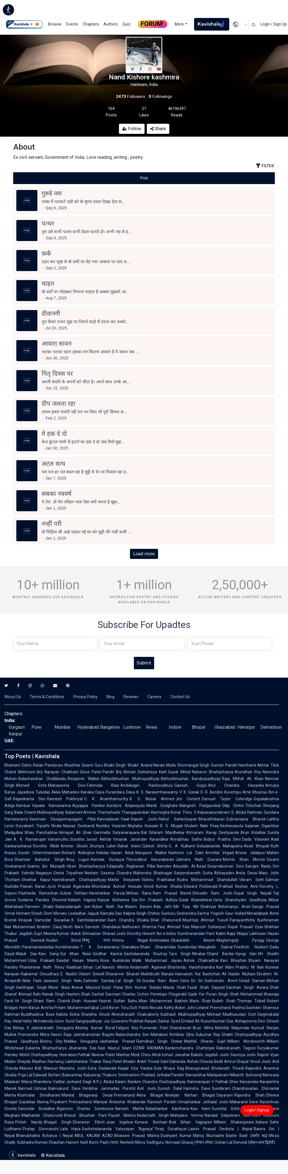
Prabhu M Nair (250, 967)
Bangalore (110, 727)
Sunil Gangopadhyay (84, 1021)
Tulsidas (42, 792)
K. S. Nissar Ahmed (152, 799)
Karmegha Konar (166, 812)
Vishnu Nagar (130, 940)
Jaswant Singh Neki (62, 980)
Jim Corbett (188, 799)
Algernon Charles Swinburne (85, 1108)
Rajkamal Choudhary (40, 974)
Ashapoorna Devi (250, 1021)
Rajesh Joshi (144, 819)
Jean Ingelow (120, 1122)
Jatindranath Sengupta (52, 1028)
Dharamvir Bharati (123, 974)
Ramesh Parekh (162, 1102)
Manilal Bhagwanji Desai (87, 1095)
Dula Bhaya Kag (169, 1068)
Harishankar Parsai (107, 893)
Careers (154, 696)
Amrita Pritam (53, 1007)
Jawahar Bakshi (188, 1055)
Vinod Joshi (260, 1061)
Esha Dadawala (102, 1068)
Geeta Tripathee (68, 873)
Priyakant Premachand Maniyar (79, 1102)
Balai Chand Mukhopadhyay (39, 812)
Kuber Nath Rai (107, 906)
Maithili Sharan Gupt (204, 1041)
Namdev (164, 866)
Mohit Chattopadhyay (38, 1055)
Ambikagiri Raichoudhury (146, 785)
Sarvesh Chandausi (102, 927)
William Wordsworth (246, 1041)
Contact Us (180, 696)
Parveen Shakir (39, 906)
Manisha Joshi (72, 1068)
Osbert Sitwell (91, 974)
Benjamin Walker (84, 778)
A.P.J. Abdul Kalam (109, 1081)
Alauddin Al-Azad (189, 866)
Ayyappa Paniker (88, 805)
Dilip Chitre (233, 805)
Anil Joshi (146, 1088)
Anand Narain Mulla (158, 765)
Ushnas (40, 1088)
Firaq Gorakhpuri (171, 1129)
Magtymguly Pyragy (241, 940)
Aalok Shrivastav (86, 933)
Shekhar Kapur (36, 879)
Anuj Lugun (77, 859)
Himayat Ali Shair (75, 832)
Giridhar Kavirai (107, 953)
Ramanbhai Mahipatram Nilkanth (214, 1075)
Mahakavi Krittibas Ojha (172, 1034)
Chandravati (180, 1028)
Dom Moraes (55, 913)
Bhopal (198, 727)
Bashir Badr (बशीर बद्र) (246, 1135)
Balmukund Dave (64, 1088)
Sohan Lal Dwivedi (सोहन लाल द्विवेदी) (245, 1142)
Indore (175, 727)
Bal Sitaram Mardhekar (163, 832)
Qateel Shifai (154, 846)
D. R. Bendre (212, 792)
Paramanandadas (38, 947)
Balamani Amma (81, 812)
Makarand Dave (244, 1102)
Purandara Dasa (120, 792)
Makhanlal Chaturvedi (41, 1115)
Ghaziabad (225, 727)
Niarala (167, 974)
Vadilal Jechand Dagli (72, 1081)
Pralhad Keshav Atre (238, 886)
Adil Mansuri (46, 1068)
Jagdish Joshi (216, 1055)
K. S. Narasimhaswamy (157, 792)
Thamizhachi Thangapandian (123, 812)
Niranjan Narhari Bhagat (190, 1095)
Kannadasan (108, 819)
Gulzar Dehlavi (74, 893)
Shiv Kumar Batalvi (143, 987)
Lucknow (132, 727)
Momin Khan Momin (244, 859)
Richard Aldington (78, 852)
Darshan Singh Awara (247, 987)
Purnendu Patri (154, 1028)
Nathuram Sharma (139, 927)
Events (72, 24)
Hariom (72, 1142)
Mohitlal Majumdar (232, 1028)
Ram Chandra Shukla (128, 920)
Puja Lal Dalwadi (32, 1075)
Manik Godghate (162, 805)
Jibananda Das (82, 1048)
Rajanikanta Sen (29, 799)
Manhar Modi (128, 1055)
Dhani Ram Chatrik (51, 1001)
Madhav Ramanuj (48, 1061)
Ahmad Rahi (29, 994)
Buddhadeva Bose (38, 1014)
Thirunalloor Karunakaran (150, 859)
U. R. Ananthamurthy (106, 799)
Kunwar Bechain (151, 1122)
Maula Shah (174, 987)
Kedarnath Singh (153, 1115)
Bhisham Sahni (18, 765)
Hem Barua (29, 1007)
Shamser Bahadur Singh (39, 859)
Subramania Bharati (246, 819)
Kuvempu (232, 792)
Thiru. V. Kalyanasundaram (206, 812)
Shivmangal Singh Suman (200, 765)
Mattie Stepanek (124, 879)
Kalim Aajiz (226, 933)
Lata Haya (70, 1129)
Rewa (151, 727)
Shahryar (208, 906)
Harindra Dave (197, 1088)
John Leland (197, 1007)
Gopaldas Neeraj (34, 1102)
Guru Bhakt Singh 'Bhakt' (116, 765)
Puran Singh (217, 994)
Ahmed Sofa (31, 785)
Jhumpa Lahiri (102, 846)
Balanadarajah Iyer (73, 906)
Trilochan (253, 805)
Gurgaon (17, 727)
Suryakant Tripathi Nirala (38, 826)
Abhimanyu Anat (234, 906)
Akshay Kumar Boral (95, 1028)
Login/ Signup (257, 1110)
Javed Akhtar (99, 839)
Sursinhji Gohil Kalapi (233, 1108)
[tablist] (144, 178)
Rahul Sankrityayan (178, 819)
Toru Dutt (129, 1007)
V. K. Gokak (189, 792)
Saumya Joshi (243, 1055)
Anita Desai (246, 873)
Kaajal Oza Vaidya (135, 1068)
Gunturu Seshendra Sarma (185, 913)
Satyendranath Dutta (193, 873)
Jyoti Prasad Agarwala (68, 886)
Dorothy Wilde (46, 846)
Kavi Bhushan (233, 960)
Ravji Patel (112, 1061)
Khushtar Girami (78, 765)
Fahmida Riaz (103, 785)
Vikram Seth (251, 879)
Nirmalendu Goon (48, 1021)
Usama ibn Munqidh (46, 866)
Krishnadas (159, 940)
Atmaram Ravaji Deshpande (212, 832)
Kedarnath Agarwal (148, 967)
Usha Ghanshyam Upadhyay (240, 900)
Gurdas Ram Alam (160, 980)
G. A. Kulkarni (182, 846)
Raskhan (74, 967)
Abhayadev (224, 873)
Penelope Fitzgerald (168, 994)
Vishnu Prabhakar (158, 879)
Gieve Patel (90, 772)
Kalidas (102, 852)
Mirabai (198, 953)
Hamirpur (246, 727)
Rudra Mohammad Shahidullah (207, 879)
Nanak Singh (53, 994)
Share (158, 128)
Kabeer (262, 1122)
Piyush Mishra (122, 1115)
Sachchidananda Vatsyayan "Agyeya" (118, 1129)
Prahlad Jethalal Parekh (162, 1075)
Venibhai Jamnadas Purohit (109, 1088)
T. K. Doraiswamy (100, 947)
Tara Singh (180, 953)
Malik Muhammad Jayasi (157, 960)
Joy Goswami (116, 1021)
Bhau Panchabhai (41, 832)
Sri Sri (197, 980)
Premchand (220, 1007)
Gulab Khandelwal (195, 900)
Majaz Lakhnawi (251, 933)
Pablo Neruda (151, 1007)
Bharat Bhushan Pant (85, 1115)
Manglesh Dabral (215, 947)
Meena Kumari (57, 933)
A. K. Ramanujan (30, 839)
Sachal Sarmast (106, 994)
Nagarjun (44, 873)
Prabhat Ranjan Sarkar (149, 1021)
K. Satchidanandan (88, 920)
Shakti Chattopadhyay (242, 1034)
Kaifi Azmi (89, 1142)
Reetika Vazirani (111, 826)
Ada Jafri (162, 906)
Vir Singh (23, 1001)
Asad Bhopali (256, 846)
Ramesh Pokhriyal (65, 799)
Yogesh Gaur (221, 913)
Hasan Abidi (122, 852)
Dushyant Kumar (176, 1135)
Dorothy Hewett (141, 933)
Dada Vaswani (255, 839)
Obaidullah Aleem (193, 940)
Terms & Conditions (47, 696)
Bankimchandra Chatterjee (190, 1048)
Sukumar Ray (207, 1034)
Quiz (126, 24)
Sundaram (221, 1088)
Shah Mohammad (246, 994)
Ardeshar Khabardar (127, 1102)
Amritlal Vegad (219, 852)
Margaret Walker (151, 852)
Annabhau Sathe (186, 839)
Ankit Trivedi (148, 1061)
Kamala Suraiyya (107, 859)
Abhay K (21, 1028)
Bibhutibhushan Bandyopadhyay (190, 778)
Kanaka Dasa (92, 792)
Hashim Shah (78, 994)
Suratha (77, 839)
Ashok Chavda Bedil (204, 1061)
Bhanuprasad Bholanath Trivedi (214, 1068)
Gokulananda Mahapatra (219, 846)
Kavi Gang (49, 953)
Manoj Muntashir (208, 1135)
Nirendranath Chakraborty (135, 1014)
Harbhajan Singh (31, 987)
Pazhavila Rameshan (38, 893)
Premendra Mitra (33, 1034)
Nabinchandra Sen (132, 1034)
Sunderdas (187, 947)
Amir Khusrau (254, 792)
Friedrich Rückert (251, 947)
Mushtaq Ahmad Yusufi (205, 920)
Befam (54, 1075)
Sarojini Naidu (258, 866)
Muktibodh (150, 974)
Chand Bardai (220, 953)
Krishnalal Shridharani (38, 1095)
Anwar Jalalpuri (250, 852)
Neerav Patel (103, 1055)
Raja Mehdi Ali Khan (243, 778)
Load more (144, 553)
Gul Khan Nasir (75, 953)
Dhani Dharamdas (158, 947)
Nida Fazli (31, 980)
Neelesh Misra (132, 1142)
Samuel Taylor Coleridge (227, 799)
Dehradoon (271, 727)
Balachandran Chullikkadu (42, 778)
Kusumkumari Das (217, 1021)
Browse (55, 24)
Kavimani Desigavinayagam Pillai (63, 819)
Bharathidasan (212, 819)
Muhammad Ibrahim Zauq (37, 927)
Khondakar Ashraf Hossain (117, 886)
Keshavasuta (231, 826)
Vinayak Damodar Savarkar (44, 920)
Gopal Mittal (179, 772)
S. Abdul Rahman (246, 812)
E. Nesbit (68, 974)
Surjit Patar (112, 987)
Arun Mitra (203, 1028)
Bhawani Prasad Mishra (136, 1135)
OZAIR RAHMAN (148, 1048)
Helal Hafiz (22, 1021)
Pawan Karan (33, 886)
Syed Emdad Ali (185, 1021)
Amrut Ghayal (236, 1061)
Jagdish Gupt (30, 933)
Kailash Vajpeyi (82, 900)
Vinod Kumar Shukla (162, 886)
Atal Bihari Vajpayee (190, 1122)
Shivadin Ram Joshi (212, 893)
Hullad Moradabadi (251, 913)
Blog (110, 696)
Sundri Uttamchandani (39, 852)
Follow (131, 128)
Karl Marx (225, 967)
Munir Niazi (59, 987)
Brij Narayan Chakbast (57, 772)
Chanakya (130, 947)
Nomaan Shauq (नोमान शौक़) (189, 1142)
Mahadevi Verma (186, 1115)
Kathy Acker (174, 1007)
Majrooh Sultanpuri (208, 927)
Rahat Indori (129, 846)
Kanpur (15, 734)
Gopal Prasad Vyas (245, 927)
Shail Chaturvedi (165, 920)
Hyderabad (88, 727)
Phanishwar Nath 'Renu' (42, 967)
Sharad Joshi (114, 933)
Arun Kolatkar (253, 832)
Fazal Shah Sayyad (206, 987)
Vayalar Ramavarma (51, 805)
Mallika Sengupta (80, 1041)
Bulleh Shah (223, 1001)
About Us (12, 696)
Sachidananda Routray (145, 953)
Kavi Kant (200, 1108)
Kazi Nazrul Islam (115, 1048)
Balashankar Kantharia (167, 1108)
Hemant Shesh (29, 913)
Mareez (26, 1068)
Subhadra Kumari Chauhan (41, 1142)
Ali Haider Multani (239, 974)
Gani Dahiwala (173, 1061)
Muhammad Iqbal (83, 1007)
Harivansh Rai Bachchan (197, 974)
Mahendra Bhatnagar (152, 873)
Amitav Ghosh (74, 846)
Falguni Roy (127, 1028)
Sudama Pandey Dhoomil (42, 900)
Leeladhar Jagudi (83, 913)
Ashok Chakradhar (201, 960)
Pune (37, 727)
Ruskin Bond (63, 940)
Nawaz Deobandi (78, 826)
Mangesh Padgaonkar (200, 805)
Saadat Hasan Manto (77, 960)
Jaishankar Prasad (117, 1041)
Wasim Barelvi (138, 906)
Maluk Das (26, 953)
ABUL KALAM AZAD (93, 1135)
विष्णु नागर (96, 940)
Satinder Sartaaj (98, 980)
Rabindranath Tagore (236, 1048)
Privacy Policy (85, 696)
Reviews (130, 696)
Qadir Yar (196, 994)
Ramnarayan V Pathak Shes (212, 1081)
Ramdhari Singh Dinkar (159, 1041)
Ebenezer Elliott (89, 1122)
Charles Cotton (135, 994)
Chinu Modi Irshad (157, 1055)
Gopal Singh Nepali (252, 893)
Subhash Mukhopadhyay (183, 1014)
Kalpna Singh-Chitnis (141, 913)
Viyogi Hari (246, 953)
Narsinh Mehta (129, 1108)
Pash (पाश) (109, 1142)
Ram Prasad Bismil (172, 893)
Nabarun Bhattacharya (212, 772)
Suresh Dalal (170, 1088)
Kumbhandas (67, 947)
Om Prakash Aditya (158, 900)
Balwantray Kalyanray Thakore (89, 1075)
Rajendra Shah (249, 1095)
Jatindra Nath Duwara (198, 859)
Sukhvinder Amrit (220, 980)
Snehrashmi (129, 1075)
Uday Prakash (41, 960)
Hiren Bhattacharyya (86, 866)
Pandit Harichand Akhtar (247, 765)
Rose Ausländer (115, 960)
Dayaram (225, 1095)
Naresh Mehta (115, 967)
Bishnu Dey (51, 1041)
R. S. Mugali (171, 826)
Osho (184, 980)
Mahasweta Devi (67, 785)
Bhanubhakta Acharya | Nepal (44, 1135)
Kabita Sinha (68, 1014)
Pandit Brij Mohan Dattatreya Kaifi (134, 772)
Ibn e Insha (166, 933)
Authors (111, 24)
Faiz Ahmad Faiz (174, 927)
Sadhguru (155, 1142)
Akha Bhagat (150, 1095)
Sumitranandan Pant (196, 933)
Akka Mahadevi (65, 792)
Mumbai (62, 727)
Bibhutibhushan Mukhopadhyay (130, 778)
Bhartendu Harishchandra (191, 967)
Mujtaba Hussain (143, 826)
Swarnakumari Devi (225, 866)
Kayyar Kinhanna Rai (118, 900)
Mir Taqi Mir (186, 906)
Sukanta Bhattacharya (46, 1048)
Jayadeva (25, 792)
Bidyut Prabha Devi (222, 839)
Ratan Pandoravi (48, 765)
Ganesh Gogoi (190, 785)
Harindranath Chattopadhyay (79, 879)
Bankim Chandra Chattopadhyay (157, 1081)
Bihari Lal (92, 967)
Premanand (124, 1095)
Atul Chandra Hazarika (236, 785)
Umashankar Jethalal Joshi (203, 1102)
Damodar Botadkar (36, 1108)
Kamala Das (111, 913)
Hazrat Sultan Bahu (118, 1001)
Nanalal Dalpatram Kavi (227, 1115)
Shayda (24, 1061)
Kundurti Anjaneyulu (126, 805)
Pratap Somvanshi (40, 1129)
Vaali (125, 819)
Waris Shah (200, 1001)
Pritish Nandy (28, 1122)
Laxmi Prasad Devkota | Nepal (220, 1129)
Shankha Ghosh (95, 1014)
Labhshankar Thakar (83, 1061)
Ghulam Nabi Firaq (201, 826)
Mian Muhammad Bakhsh (163, 1001)
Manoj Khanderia (36, 1081)
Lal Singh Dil (128, 980)
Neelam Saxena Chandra (108, 873)
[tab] (56, 178)
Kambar (23, 805)
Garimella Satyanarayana (116, 832)
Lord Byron (109, 1007)
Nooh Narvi (73, 927)
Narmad (25, 1088)
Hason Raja (61, 1034)
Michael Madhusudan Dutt (231, 1014)
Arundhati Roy (248, 772)
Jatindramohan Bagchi (93, 1034)
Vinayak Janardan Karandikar (141, 839)
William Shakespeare (234, 1122)
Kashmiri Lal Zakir (186, 852)
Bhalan (129, 1061)
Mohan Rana (138, 893)
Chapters (91, 24)
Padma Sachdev (246, 1007)
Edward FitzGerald (201, 886)
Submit (144, 663)
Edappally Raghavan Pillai (131, 866)
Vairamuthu (58, 839)
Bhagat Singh (58, 1122)
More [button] (179, 24)
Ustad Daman (252, 980)
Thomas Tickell (251, 1001)
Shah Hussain (84, 1001)
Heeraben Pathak (75, 1055)
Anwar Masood (85, 987)
